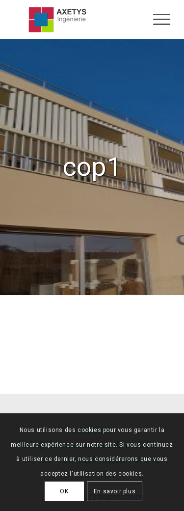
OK (64, 491)
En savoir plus (114, 491)
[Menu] (156, 19)
